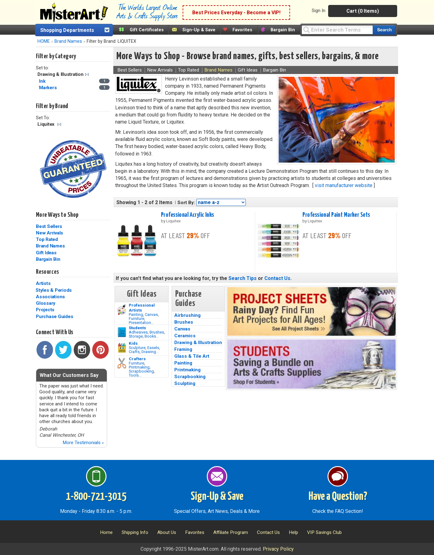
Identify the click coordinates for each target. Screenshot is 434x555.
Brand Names (68, 41)
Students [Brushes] (137, 327)
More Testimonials (83, 442)
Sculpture (137, 347)
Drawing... (150, 351)
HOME (43, 41)
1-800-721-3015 (96, 496)
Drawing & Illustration (198, 342)
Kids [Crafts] (133, 343)
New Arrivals (49, 233)
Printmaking (139, 367)
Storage (136, 336)
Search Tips (242, 278)
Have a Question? (338, 496)
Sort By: (186, 202)
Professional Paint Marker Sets (336, 215)
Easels (153, 347)
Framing (183, 349)
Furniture (136, 318)
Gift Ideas (46, 253)
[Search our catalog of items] (384, 30)
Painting (136, 314)
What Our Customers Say (69, 375)
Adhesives (138, 332)
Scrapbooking (141, 371)
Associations (50, 296)
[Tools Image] (121, 363)
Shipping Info (135, 532)
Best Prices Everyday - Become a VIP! (236, 12)
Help (293, 532)
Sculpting (184, 383)
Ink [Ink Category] (42, 81)
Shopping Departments (67, 30)
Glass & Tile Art (191, 356)
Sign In (318, 10)
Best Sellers (49, 226)
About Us (166, 532)
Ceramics (185, 336)
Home (106, 532)
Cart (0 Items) (362, 11)
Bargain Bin (283, 30)
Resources (47, 272)
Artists (43, 283)
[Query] (337, 29)
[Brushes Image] (121, 332)
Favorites (242, 30)
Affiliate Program (230, 532)
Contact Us (277, 278)
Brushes (157, 332)
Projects (45, 309)
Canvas (151, 314)
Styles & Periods (54, 290)
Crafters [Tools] (137, 358)
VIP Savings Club (324, 532)
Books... (152, 336)
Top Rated (47, 239)
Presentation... (141, 322)
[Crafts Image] (121, 347)
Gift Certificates (147, 30)
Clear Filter (87, 74)
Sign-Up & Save (198, 30)
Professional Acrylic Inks (187, 215)
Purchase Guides (54, 316)
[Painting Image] (121, 309)
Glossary (45, 303)
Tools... (135, 375)
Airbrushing (187, 315)
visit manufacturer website (343, 185)
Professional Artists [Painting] (142, 307)
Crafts (134, 351)
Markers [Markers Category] (48, 87)
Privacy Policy (278, 549)
